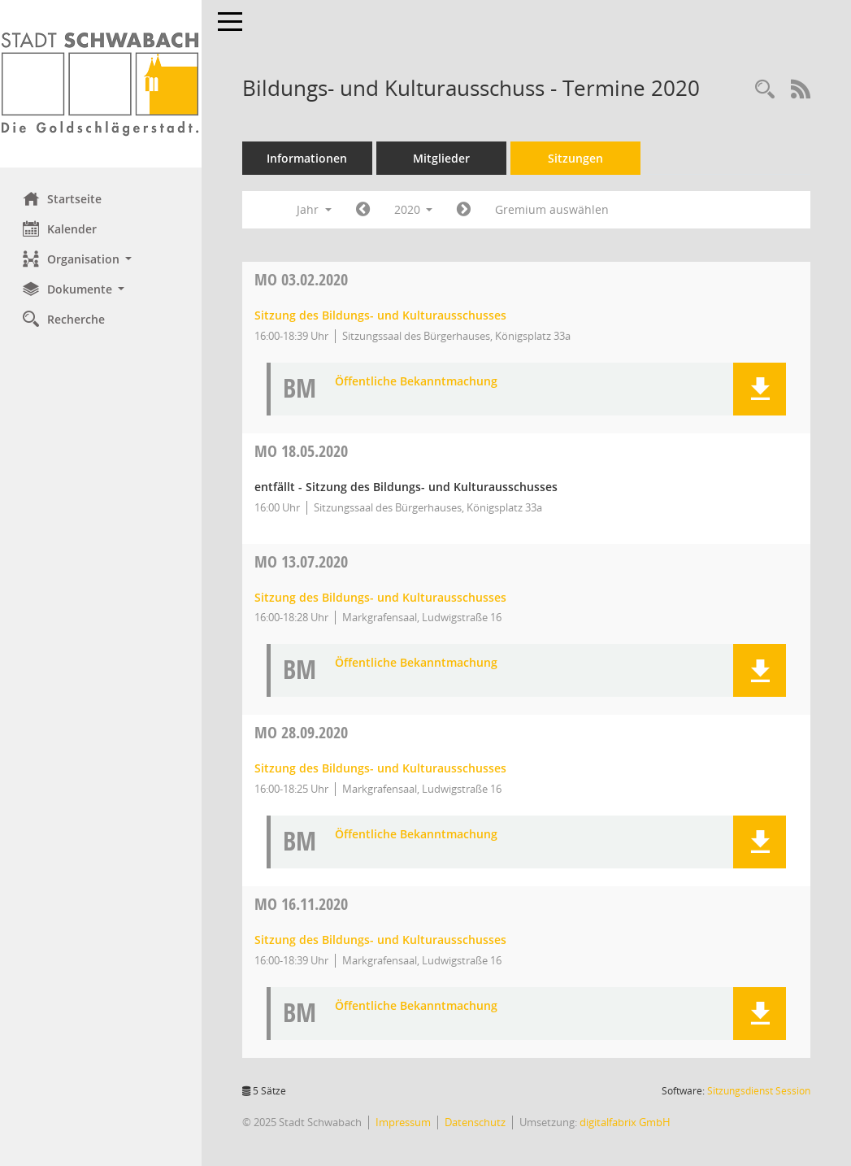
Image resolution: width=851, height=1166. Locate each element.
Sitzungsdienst (758, 1091)
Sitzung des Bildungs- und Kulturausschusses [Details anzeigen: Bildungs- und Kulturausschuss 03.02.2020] (382, 315)
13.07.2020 (303, 561)
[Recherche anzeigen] (765, 89)
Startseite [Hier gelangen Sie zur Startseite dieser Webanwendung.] (63, 198)
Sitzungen (577, 158)
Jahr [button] (315, 209)
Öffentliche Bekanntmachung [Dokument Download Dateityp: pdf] (417, 382)
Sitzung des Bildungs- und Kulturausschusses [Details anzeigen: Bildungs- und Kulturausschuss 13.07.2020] (382, 597)
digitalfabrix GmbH (626, 1122)
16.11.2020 (303, 904)
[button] (101, 259)
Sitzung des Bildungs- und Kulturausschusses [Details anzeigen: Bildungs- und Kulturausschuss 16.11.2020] (382, 939)
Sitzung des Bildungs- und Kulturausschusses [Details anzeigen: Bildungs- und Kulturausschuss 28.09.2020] (382, 768)
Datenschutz (476, 1122)
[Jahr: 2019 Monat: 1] (364, 209)
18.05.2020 (303, 451)
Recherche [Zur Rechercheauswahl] (65, 319)
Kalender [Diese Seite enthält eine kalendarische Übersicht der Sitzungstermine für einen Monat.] (61, 228)
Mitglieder (443, 158)
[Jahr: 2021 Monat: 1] (466, 209)
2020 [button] (415, 209)
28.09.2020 (303, 732)
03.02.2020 (303, 279)
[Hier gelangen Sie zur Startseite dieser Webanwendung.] (101, 84)
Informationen (309, 158)
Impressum (404, 1122)
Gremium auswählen (554, 209)
